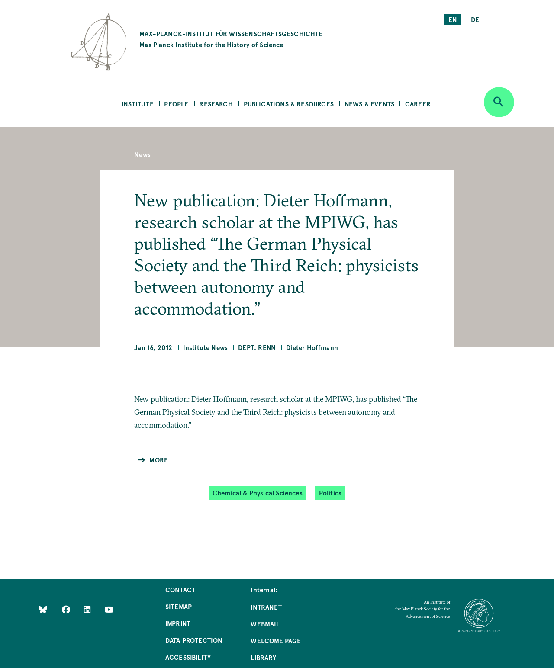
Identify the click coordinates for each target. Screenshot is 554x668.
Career (418, 103)
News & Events (369, 103)
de (475, 19)
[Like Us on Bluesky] (43, 609)
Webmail (265, 623)
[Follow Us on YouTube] (108, 609)
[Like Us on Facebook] (67, 609)
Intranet (266, 606)
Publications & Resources (289, 103)
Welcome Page (276, 640)
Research (215, 103)
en (452, 19)
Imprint (177, 623)
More (158, 459)
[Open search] (499, 102)
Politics (330, 492)
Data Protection (194, 640)
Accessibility (188, 657)
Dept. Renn (257, 347)
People (176, 103)
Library (263, 657)
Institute (138, 103)
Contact (180, 589)
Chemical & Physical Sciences (258, 492)
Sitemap (178, 606)
